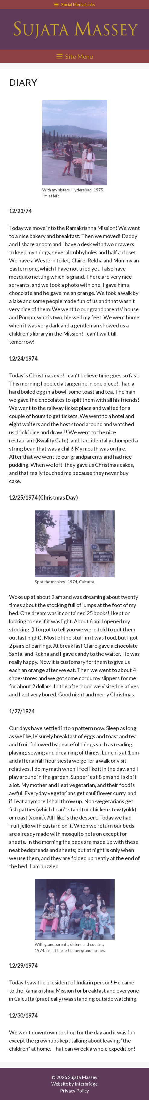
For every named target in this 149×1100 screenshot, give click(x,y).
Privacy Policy (74, 1090)
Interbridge (86, 1083)
